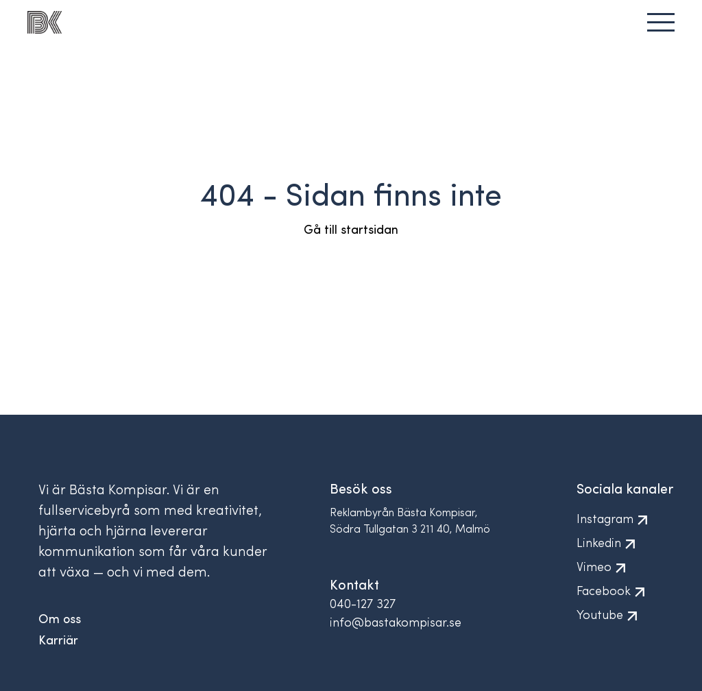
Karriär (58, 641)
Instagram (616, 520)
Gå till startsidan (351, 230)
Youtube (611, 616)
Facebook (615, 592)
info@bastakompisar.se (395, 623)
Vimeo (605, 568)
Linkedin (610, 544)
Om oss (59, 620)
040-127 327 (363, 604)
